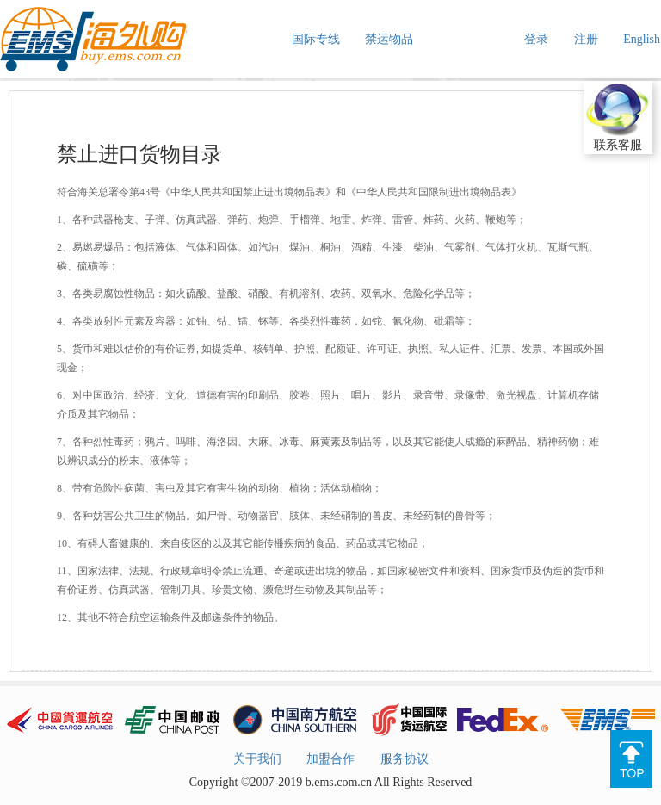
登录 (536, 39)
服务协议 (404, 758)
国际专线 (316, 39)
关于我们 (257, 758)
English (641, 39)
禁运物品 (389, 39)
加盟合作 (330, 758)
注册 (586, 39)
